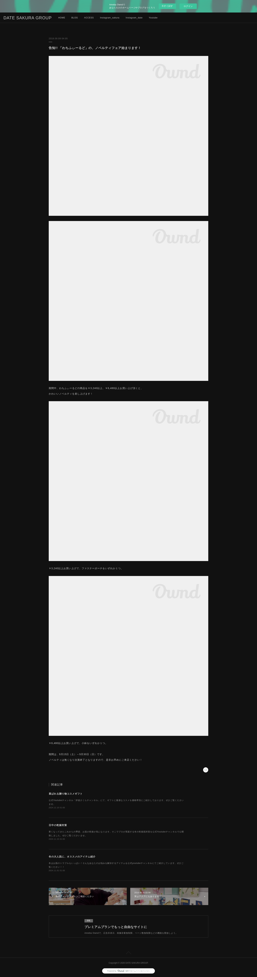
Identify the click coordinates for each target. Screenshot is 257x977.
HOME (61, 18)
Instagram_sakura (109, 18)
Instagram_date (134, 18)
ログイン (188, 6)
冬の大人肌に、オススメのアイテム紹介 (72, 856)
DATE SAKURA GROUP (27, 17)
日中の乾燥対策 (58, 825)
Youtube (153, 18)
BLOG (74, 18)
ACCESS (89, 18)
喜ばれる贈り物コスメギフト (66, 793)
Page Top (128, 953)
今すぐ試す (167, 6)
